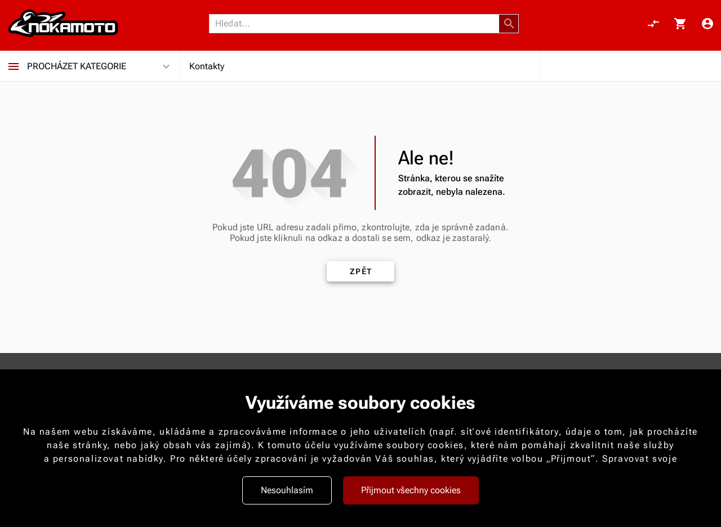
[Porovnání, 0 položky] (653, 23)
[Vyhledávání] (357, 24)
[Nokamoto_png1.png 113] (63, 24)
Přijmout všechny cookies (411, 490)
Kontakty (206, 66)
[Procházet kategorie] (13, 66)
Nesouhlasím (287, 490)
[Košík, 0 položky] (680, 23)
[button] (509, 23)
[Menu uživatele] (707, 23)
